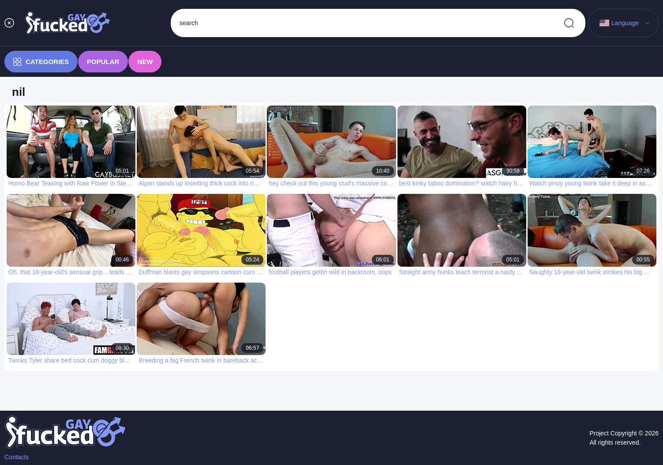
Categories (41, 62)
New (145, 61)
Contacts (16, 457)
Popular (103, 61)
